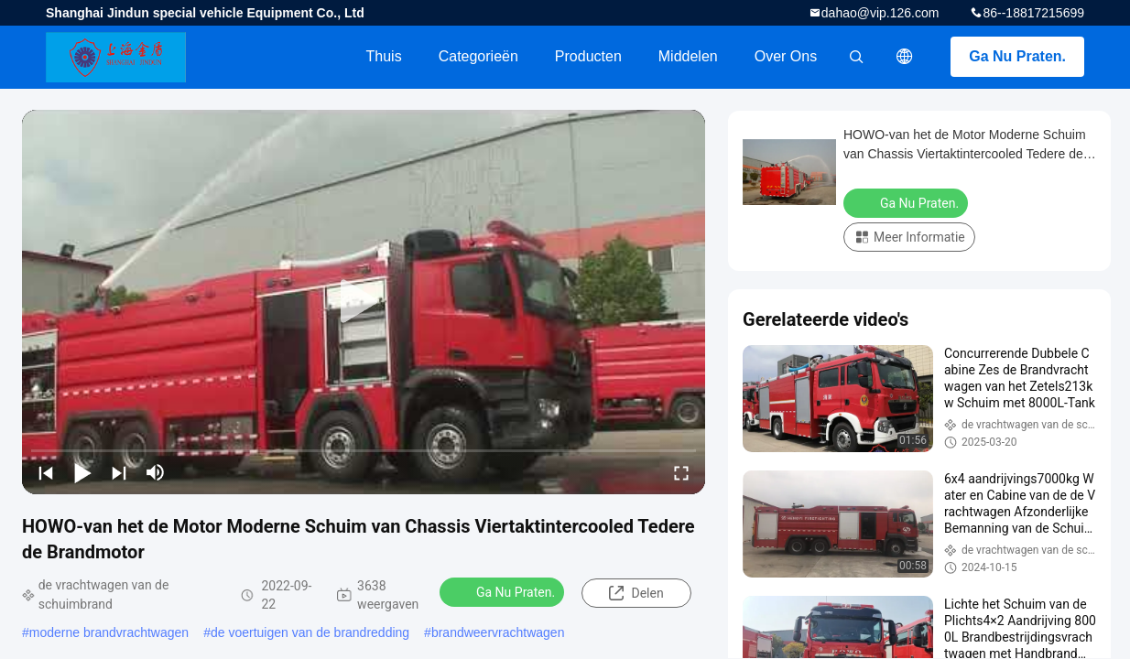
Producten (588, 56)
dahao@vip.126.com (880, 12)
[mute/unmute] (155, 472)
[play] (363, 302)
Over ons (786, 56)
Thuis (384, 56)
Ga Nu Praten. (1017, 56)
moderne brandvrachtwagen (109, 632)
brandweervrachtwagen (498, 632)
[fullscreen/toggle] (681, 472)
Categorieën (478, 56)
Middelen (688, 56)
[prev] (45, 472)
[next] (119, 472)
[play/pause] (82, 472)
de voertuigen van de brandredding (310, 632)
